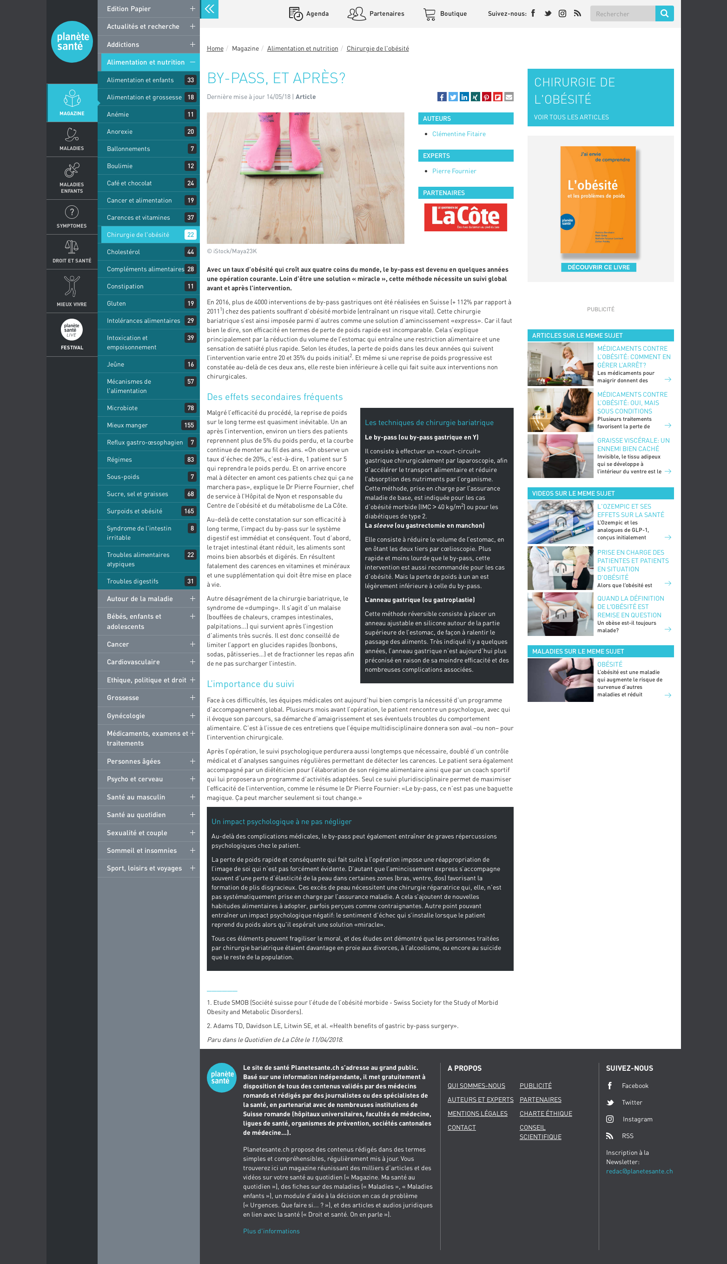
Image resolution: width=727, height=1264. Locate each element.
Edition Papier (129, 8)
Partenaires (386, 13)
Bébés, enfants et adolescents (134, 621)
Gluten (116, 303)
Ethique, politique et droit (146, 679)
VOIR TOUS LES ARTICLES (571, 117)
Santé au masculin (136, 796)
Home (215, 48)
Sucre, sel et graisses (137, 494)
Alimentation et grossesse (144, 97)
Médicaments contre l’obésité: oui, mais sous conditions (632, 402)
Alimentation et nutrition (146, 62)
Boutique (453, 13)
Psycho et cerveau (135, 778)
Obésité (609, 664)
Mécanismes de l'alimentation (129, 385)
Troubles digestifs (133, 581)
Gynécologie (126, 715)
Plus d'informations (271, 1231)
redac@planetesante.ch (639, 1171)
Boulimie (119, 166)
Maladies (71, 148)
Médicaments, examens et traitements (147, 738)
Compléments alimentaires (146, 269)
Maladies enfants (71, 187)
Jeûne (115, 364)
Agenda (317, 13)
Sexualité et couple (137, 832)
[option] (466, 217)
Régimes (119, 459)
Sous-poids (123, 476)
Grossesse (123, 697)
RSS (620, 1135)
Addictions (123, 44)
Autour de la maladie (140, 598)
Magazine (72, 113)
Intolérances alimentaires (143, 320)
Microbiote (122, 408)
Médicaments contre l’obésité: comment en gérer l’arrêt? (634, 356)
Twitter (624, 1102)
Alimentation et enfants (140, 80)
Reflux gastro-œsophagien (145, 442)
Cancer (118, 644)
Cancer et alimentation (139, 200)
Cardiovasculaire (133, 661)
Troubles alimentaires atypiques (138, 559)
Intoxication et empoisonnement (132, 342)
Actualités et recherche (143, 26)
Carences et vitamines (138, 217)
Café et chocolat (129, 183)
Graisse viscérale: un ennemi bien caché (633, 444)
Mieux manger (127, 425)
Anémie (118, 114)
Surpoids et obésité (134, 511)
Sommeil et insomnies (142, 850)
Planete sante (72, 42)
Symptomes (72, 226)
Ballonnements (128, 148)
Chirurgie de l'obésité (138, 234)
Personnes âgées (133, 761)
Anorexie (119, 131)
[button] (442, 96)
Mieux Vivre (72, 304)
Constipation (125, 286)
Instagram (629, 1119)
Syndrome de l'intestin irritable (139, 532)
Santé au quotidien (136, 814)
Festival (72, 347)
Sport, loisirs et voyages (144, 868)
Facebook (627, 1085)
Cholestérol (123, 251)
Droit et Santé (72, 260)
